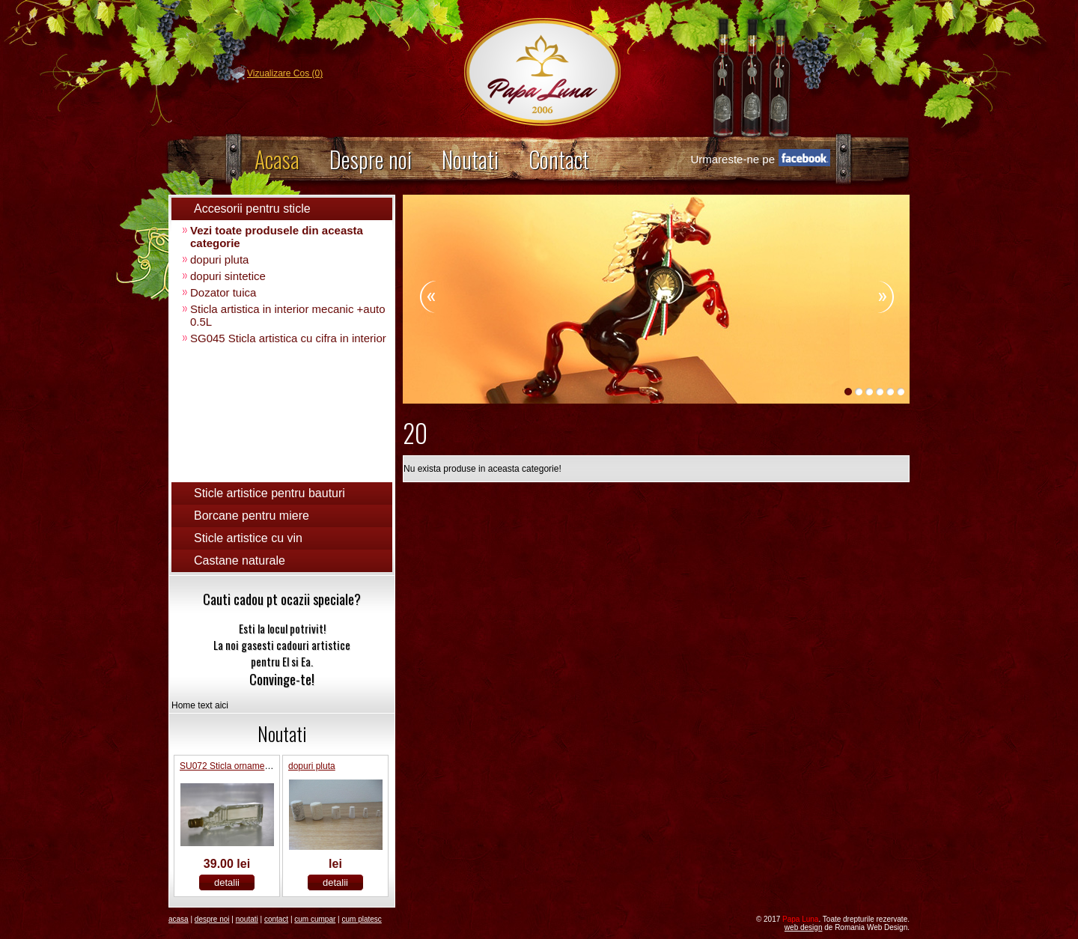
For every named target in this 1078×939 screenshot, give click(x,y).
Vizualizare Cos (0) (285, 73)
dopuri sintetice (228, 276)
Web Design (804, 927)
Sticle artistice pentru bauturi (269, 493)
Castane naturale (239, 560)
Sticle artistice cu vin (248, 538)
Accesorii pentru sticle (252, 208)
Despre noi (370, 159)
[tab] (281, 209)
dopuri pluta (219, 259)
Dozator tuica (223, 292)
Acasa (277, 159)
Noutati (470, 159)
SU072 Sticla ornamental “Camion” (249, 766)
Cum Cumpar (314, 919)
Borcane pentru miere (251, 515)
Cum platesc (361, 919)
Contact (559, 159)
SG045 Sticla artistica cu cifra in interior (288, 338)
